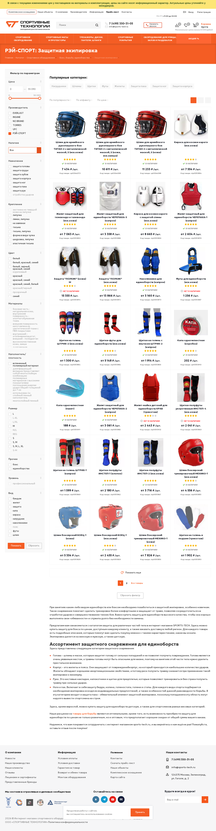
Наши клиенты (14, 767)
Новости (10, 758)
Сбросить (33, 545)
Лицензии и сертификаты (20, 777)
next (145, 583)
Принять (140, 812)
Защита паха (138, 86)
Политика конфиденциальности (68, 819)
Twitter (121, 799)
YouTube (112, 799)
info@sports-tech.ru (118, 26)
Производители (78, 12)
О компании (62, 12)
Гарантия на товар (69, 767)
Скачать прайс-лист (123, 763)
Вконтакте (95, 799)
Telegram (104, 799)
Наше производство (17, 763)
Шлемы (76, 86)
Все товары (137, 583)
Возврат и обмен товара (72, 772)
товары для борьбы (85, 713)
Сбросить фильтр (130, 595)
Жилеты (119, 86)
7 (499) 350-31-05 (120, 23)
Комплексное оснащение (22, 12)
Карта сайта (118, 777)
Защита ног (159, 86)
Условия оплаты (67, 758)
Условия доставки (69, 763)
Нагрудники (59, 86)
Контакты (127, 12)
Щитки (91, 86)
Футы (105, 86)
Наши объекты (45, 12)
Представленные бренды (21, 781)
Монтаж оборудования (72, 777)
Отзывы (10, 772)
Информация (96, 12)
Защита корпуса (182, 86)
